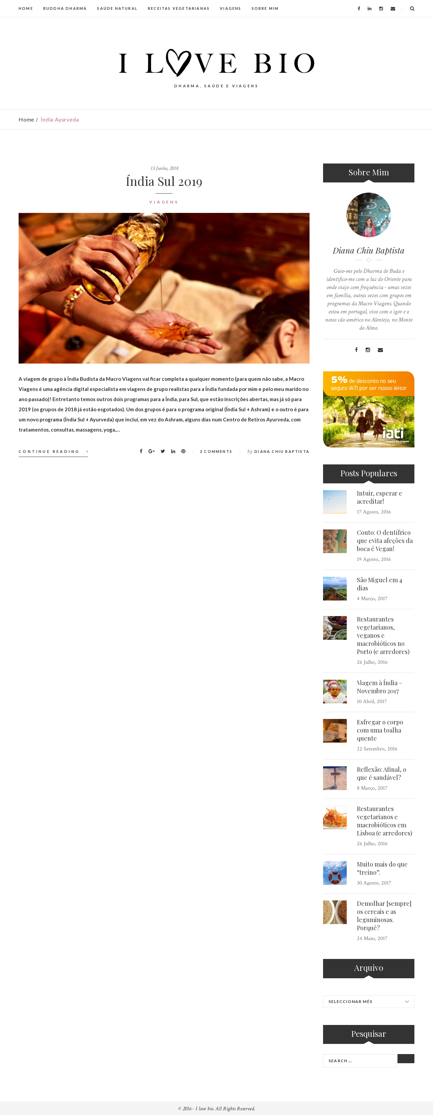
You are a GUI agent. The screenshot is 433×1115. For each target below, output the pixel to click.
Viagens (164, 201)
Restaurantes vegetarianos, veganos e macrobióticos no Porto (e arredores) (383, 635)
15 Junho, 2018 (164, 168)
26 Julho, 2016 (372, 662)
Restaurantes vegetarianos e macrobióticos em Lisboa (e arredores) (384, 821)
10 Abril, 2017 (372, 701)
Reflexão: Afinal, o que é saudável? (381, 773)
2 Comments (216, 451)
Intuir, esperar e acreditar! (379, 497)
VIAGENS (230, 8)
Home (26, 119)
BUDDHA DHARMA (65, 8)
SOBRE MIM (265, 8)
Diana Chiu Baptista (282, 451)
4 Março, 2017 (372, 598)
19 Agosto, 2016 (374, 559)
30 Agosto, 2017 (374, 883)
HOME (26, 8)
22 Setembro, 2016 (377, 748)
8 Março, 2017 (372, 788)
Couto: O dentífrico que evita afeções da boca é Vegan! (385, 540)
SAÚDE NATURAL (117, 8)
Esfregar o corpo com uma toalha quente (380, 730)
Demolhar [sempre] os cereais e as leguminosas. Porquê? (384, 915)
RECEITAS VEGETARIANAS (179, 8)
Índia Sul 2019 (164, 181)
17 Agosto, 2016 (374, 512)
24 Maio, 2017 (372, 938)
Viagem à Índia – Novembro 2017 (379, 687)
